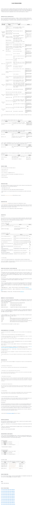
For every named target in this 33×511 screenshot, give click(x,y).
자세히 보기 (27, 287)
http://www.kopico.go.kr (12, 463)
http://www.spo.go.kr (12, 466)
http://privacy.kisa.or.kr (12, 465)
